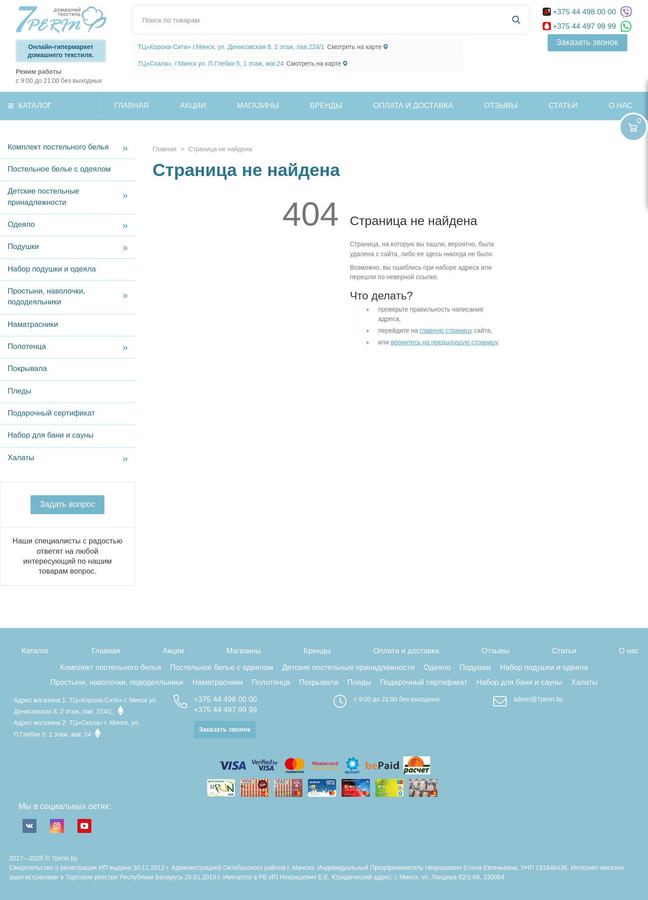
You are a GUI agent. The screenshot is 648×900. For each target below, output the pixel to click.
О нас (629, 651)
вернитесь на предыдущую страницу (444, 342)
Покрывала (27, 368)
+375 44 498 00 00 (580, 12)
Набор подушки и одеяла (52, 269)
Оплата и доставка (413, 105)
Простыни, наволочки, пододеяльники (46, 296)
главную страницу (446, 330)
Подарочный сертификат (51, 413)
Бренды (326, 105)
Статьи (563, 105)
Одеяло (21, 224)
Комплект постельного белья (58, 147)
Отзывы (501, 105)
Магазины (258, 105)
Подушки (23, 246)
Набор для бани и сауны (51, 435)
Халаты (21, 457)
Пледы (20, 391)
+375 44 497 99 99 (580, 26)
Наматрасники (33, 324)
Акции (193, 105)
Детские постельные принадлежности (43, 196)
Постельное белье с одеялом (59, 169)
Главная (131, 105)
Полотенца (27, 346)
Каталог (35, 105)
